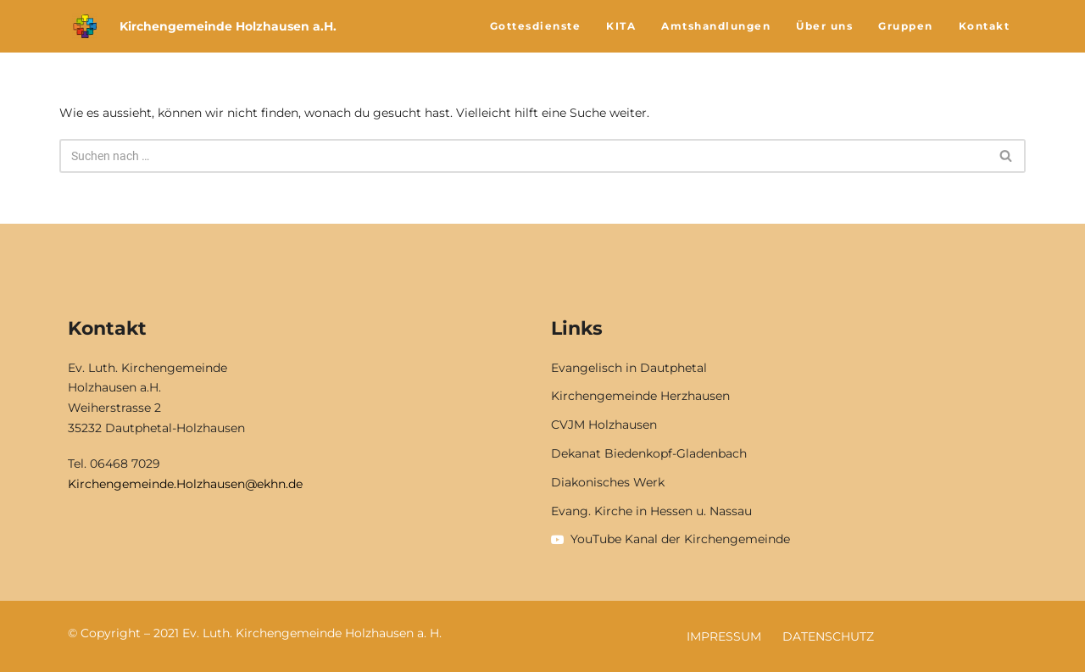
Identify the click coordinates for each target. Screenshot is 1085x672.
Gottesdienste (535, 25)
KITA (621, 25)
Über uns (824, 25)
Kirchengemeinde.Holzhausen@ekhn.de (185, 484)
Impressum (724, 636)
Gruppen (905, 25)
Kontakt (984, 25)
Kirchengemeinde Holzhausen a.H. (228, 26)
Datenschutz (828, 636)
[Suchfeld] (523, 156)
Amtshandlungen (716, 25)
